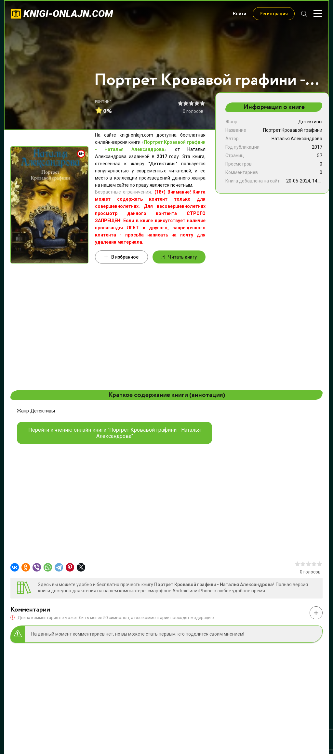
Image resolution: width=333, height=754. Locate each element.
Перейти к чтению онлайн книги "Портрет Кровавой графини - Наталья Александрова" (114, 433)
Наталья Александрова (297, 138)
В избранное (121, 257)
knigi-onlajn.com (68, 13)
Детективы (310, 121)
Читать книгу (179, 257)
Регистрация (274, 13)
